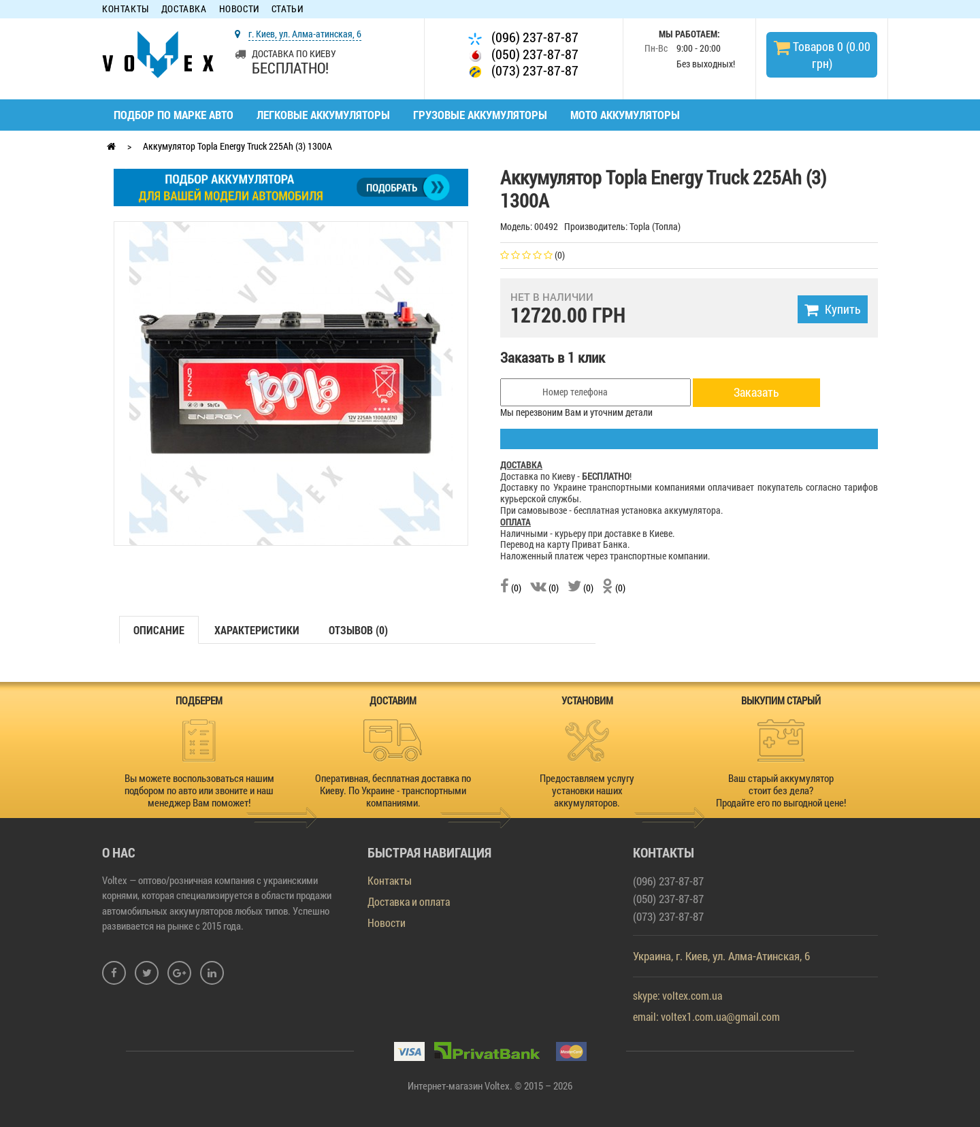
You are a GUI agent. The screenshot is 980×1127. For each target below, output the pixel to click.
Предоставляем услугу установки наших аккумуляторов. (587, 790)
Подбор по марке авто (173, 114)
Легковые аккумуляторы (323, 114)
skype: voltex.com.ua (677, 995)
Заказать (756, 392)
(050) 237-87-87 (523, 54)
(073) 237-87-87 (523, 70)
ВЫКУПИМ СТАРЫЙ (781, 700)
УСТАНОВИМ (587, 700)
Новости (239, 9)
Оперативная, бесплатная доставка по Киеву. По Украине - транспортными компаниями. (393, 790)
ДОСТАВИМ (393, 700)
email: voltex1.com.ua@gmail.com (706, 1016)
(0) (510, 587)
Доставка (184, 9)
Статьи (288, 9)
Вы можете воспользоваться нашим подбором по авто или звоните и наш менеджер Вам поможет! (199, 790)
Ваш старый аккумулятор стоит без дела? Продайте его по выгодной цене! (781, 790)
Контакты (125, 9)
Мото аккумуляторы (625, 114)
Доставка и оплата (409, 901)
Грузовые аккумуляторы (480, 114)
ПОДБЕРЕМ (199, 700)
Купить (832, 309)
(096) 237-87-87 (523, 37)
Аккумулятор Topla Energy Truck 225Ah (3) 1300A (237, 146)
